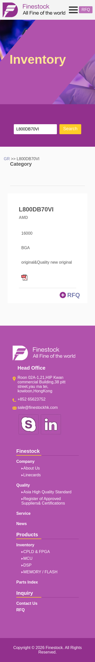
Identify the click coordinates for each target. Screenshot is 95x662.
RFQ (85, 9)
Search (70, 128)
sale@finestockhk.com (38, 407)
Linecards (32, 475)
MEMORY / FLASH (40, 572)
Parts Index (27, 582)
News (21, 524)
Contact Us (26, 603)
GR (7, 159)
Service (23, 513)
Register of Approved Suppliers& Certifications (43, 501)
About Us (31, 468)
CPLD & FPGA (36, 552)
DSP (27, 565)
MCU (27, 558)
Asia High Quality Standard (47, 492)
